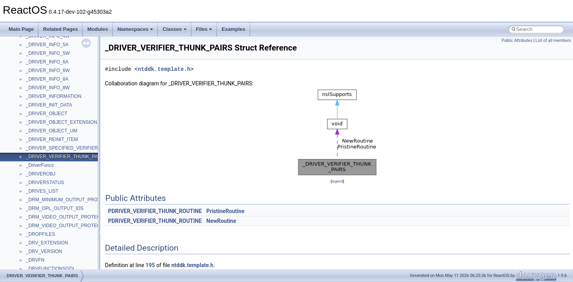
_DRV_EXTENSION (47, 243)
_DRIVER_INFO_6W (48, 70)
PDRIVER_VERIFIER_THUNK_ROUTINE (155, 211)
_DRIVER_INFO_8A (47, 79)
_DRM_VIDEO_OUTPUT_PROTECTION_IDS (74, 225)
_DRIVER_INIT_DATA (49, 105)
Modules (97, 29)
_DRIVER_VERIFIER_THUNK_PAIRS (66, 156)
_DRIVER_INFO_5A (47, 44)
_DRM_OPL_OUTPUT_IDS (54, 208)
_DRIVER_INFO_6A (47, 62)
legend (337, 181)
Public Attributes (516, 40)
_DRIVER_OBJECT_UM (51, 131)
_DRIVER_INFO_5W (48, 53)
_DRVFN (35, 260)
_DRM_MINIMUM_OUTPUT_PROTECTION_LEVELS (82, 199)
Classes (174, 29)
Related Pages (60, 29)
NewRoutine (221, 221)
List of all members (553, 40)
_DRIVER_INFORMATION (53, 96)
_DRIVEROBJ (40, 174)
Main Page (21, 29)
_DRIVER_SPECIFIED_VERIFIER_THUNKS (73, 148)
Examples (233, 29)
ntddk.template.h (164, 69)
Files (204, 29)
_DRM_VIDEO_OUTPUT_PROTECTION (69, 217)
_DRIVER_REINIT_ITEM (52, 139)
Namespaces (135, 29)
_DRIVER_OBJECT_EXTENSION (61, 122)
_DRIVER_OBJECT (46, 113)
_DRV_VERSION (44, 251)
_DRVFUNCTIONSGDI (50, 268)
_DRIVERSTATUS (45, 182)
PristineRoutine (225, 211)
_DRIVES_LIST (42, 191)
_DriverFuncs (40, 165)
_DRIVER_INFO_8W (48, 87)
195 (150, 265)
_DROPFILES (40, 234)
